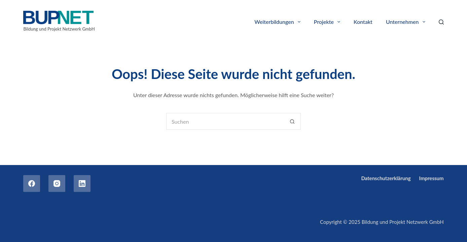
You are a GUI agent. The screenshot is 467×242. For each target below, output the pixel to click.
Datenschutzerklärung (385, 178)
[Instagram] (56, 183)
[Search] (441, 22)
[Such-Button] (292, 121)
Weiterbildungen (278, 22)
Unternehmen (407, 22)
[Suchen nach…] (225, 121)
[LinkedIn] (82, 183)
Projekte (328, 22)
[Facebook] (31, 183)
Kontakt (363, 21)
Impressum (431, 178)
